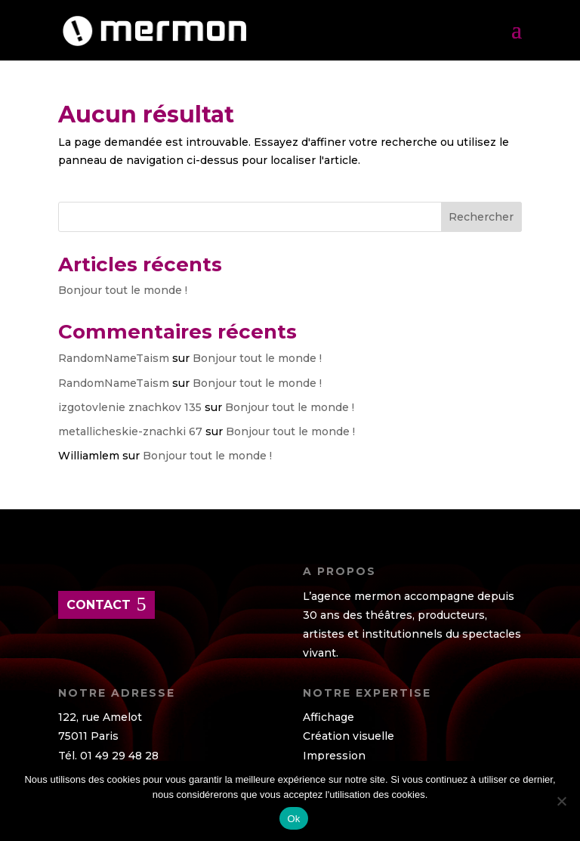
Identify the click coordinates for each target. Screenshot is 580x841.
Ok (293, 818)
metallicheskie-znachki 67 (130, 431)
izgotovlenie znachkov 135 (130, 407)
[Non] (561, 801)
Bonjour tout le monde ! (122, 290)
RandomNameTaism (113, 358)
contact (98, 605)
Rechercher (481, 217)
